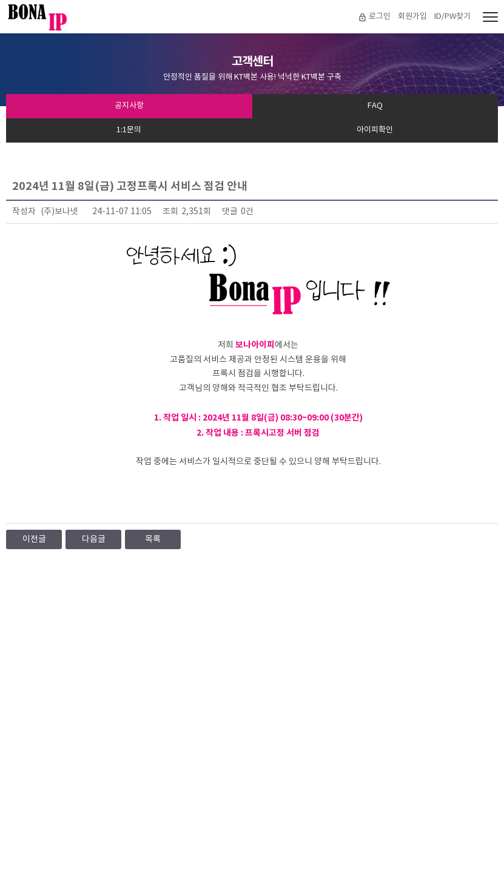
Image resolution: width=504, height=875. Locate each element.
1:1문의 (128, 130)
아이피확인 (375, 130)
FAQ (375, 105)
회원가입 (412, 16)
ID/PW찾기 (452, 16)
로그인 (380, 16)
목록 (153, 539)
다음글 (94, 539)
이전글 (34, 539)
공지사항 (129, 105)
